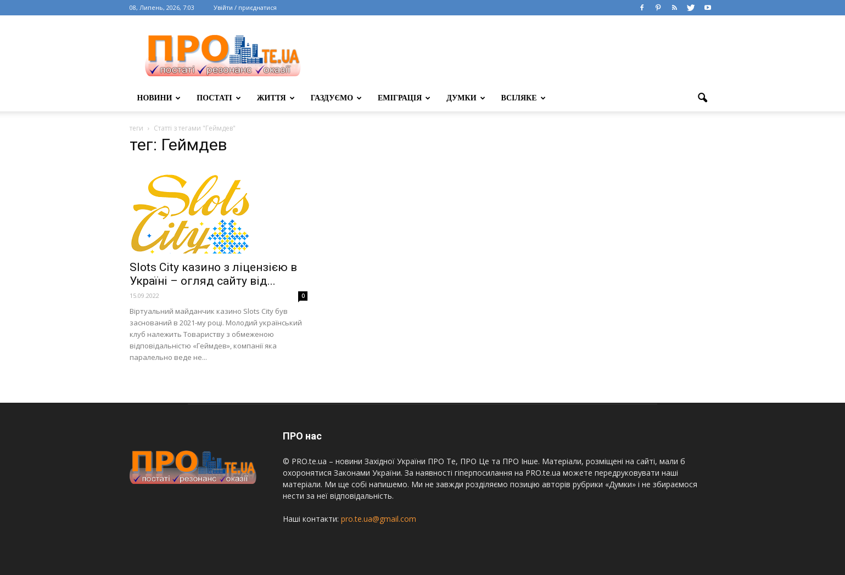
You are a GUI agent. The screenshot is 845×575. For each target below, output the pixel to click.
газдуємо (336, 98)
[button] (703, 98)
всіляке (523, 98)
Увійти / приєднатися (245, 7)
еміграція (404, 98)
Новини (159, 98)
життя (276, 98)
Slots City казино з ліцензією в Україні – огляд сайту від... (213, 274)
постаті (218, 98)
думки (465, 98)
